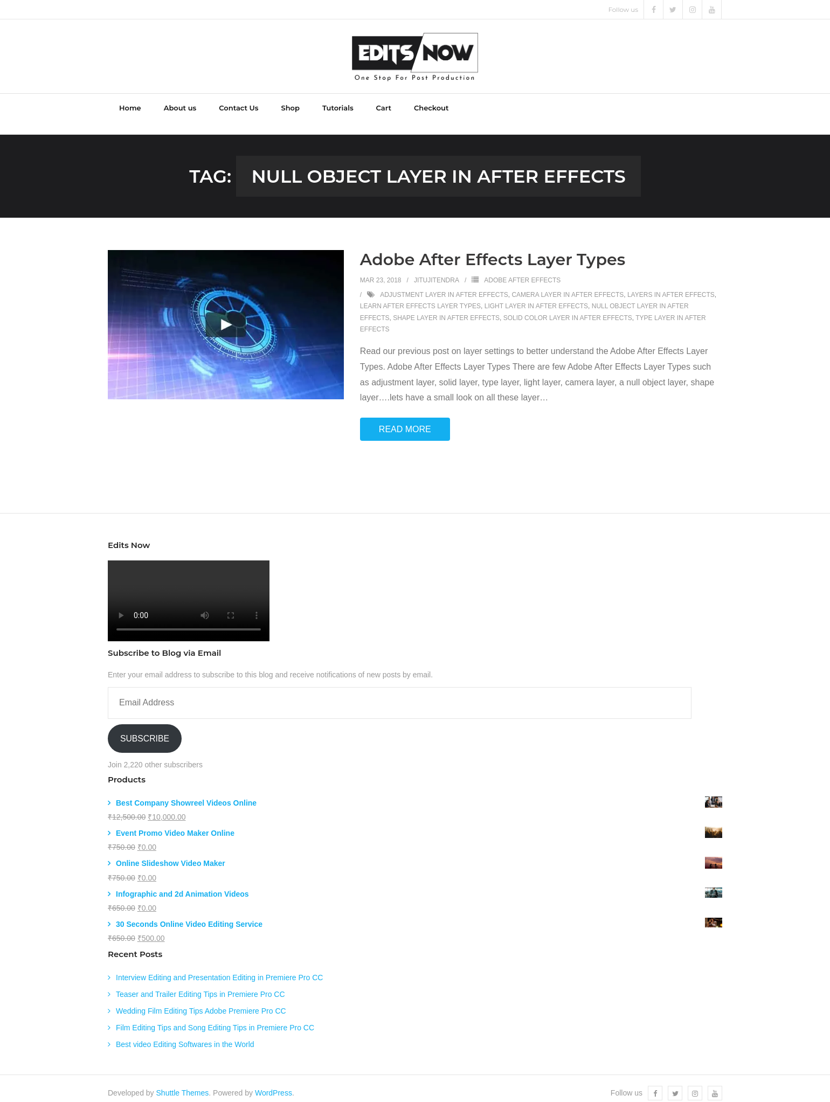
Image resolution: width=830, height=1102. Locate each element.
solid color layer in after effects (567, 309)
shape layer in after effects (446, 309)
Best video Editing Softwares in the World (185, 1035)
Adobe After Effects (522, 271)
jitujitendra (436, 271)
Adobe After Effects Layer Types (492, 250)
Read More (405, 420)
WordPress (273, 1083)
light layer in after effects (536, 297)
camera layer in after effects (567, 285)
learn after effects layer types (420, 297)
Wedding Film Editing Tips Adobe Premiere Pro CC (201, 1001)
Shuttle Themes (182, 1083)
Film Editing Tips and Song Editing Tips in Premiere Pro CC (215, 1018)
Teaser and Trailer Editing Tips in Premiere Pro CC (200, 984)
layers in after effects (671, 285)
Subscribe (144, 728)
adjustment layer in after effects (444, 285)
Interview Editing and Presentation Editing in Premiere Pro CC (219, 968)
